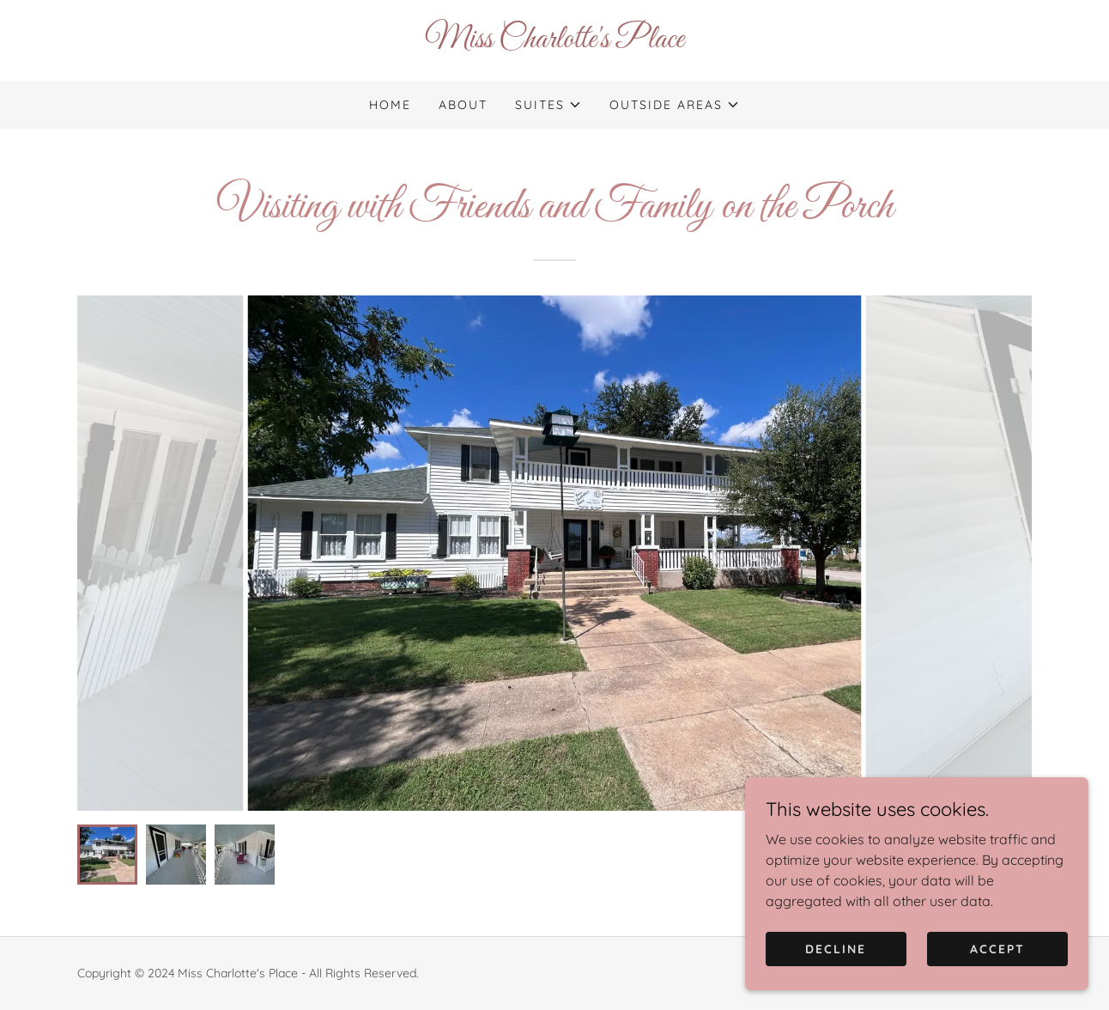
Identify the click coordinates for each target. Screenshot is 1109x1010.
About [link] (463, 105)
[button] (548, 104)
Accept (997, 948)
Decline (835, 948)
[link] (554, 42)
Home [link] (390, 105)
